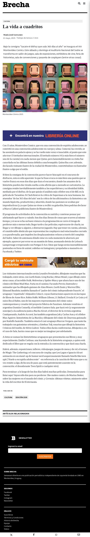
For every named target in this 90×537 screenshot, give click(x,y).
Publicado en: (8, 391)
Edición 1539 (21, 397)
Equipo (7, 523)
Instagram (8, 498)
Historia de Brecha (11, 520)
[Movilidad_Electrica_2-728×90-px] (45, 262)
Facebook (8, 492)
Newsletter (8, 500)
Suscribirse (8, 514)
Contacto (7, 526)
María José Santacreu (13, 35)
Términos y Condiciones (13, 517)
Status (6, 529)
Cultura (7, 21)
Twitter (7, 495)
